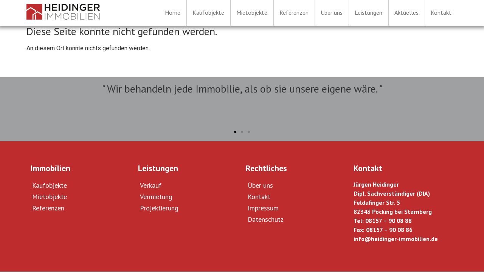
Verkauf (150, 185)
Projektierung (159, 208)
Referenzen (48, 208)
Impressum (263, 208)
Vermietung (156, 196)
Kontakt (259, 196)
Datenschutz (266, 219)
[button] (235, 132)
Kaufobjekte (49, 185)
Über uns (260, 185)
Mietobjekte (49, 196)
